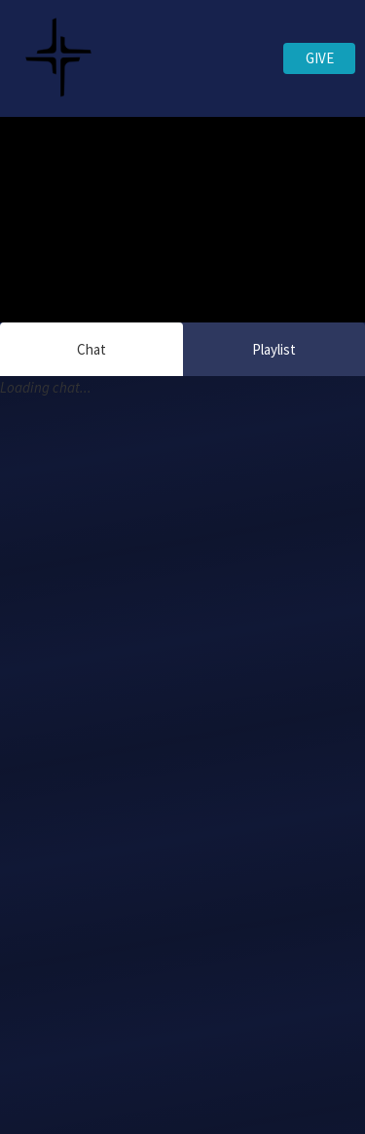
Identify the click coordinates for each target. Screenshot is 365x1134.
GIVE (320, 58)
